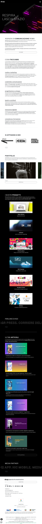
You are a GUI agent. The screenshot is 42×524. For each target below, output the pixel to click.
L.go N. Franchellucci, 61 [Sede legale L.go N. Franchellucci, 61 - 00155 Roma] (16, 493)
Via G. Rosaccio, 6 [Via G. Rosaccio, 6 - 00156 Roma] (13, 491)
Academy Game (21, 288)
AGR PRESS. (12, 323)
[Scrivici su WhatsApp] (1, 522)
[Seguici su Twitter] (13, 486)
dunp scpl (13, 517)
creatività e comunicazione (13, 82)
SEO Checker (21, 269)
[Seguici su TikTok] (11, 486)
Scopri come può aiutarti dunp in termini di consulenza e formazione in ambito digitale (21, 432)
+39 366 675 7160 (8, 496)
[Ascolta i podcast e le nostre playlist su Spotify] (18, 486)
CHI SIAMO (21, 52)
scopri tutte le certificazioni (21, 506)
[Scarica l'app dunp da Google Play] (20, 486)
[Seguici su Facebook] (7, 486)
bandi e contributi (10, 101)
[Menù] (40, 1)
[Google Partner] (15, 505)
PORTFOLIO (21, 182)
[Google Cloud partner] (17, 505)
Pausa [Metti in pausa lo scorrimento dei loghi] (6, 147)
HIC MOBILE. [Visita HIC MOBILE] (25, 467)
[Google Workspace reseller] (18, 505)
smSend (21, 233)
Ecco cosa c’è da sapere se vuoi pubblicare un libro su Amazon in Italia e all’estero (20, 357)
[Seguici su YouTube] (15, 486)
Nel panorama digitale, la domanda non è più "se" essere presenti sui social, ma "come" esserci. (21, 376)
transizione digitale (11, 110)
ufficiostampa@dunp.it (9, 490)
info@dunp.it (7, 488)
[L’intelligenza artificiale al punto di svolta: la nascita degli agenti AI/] (21, 385)
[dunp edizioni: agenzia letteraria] (21, 207)
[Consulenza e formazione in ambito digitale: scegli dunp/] (21, 424)
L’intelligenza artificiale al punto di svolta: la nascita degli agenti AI (20, 393)
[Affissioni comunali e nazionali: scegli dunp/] (21, 441)
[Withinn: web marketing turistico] (21, 299)
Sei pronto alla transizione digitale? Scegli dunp (18, 412)
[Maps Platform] (23, 505)
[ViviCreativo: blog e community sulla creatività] (21, 244)
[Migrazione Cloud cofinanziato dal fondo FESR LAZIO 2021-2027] (21, 510)
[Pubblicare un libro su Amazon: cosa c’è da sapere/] (21, 349)
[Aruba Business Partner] (26, 505)
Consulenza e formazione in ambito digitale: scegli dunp (20, 431)
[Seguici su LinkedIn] (9, 486)
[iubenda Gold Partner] (25, 505)
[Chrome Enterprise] (22, 505)
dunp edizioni (21, 214)
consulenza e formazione (12, 119)
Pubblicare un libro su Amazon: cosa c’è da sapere (18, 356)
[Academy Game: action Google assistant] (21, 281)
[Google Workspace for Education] (20, 505)
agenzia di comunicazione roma (12, 40)
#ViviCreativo (21, 251)
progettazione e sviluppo (12, 91)
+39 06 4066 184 (8, 494)
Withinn (21, 306)
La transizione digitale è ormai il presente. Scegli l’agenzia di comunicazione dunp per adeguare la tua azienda (20, 414)
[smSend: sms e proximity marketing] (21, 226)
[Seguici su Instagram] (5, 486)
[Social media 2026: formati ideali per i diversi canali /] (21, 366)
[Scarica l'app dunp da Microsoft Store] (22, 486)
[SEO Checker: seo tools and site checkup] (21, 262)
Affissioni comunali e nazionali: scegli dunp (16, 448)
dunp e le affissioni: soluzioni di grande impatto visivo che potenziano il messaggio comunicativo (20, 451)
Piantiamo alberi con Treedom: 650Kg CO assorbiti (14, 522)
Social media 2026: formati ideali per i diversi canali (18, 373)
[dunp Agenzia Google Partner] (21, 500)
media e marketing (11, 73)
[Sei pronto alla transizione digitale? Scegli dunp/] (21, 405)
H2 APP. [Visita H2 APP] (9, 467)
